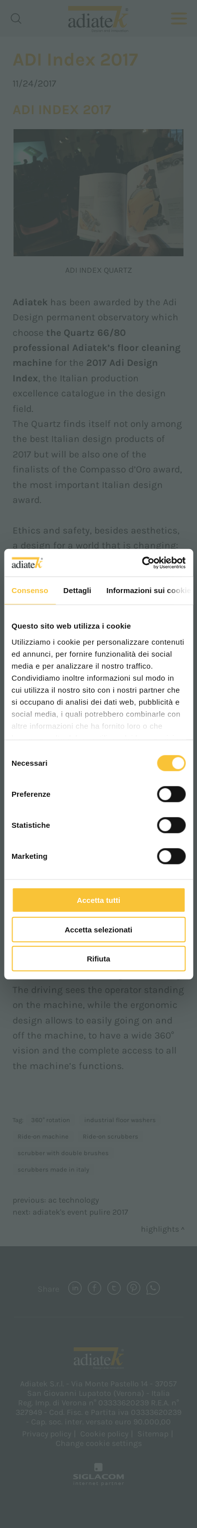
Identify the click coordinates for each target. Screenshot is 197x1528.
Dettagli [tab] (77, 590)
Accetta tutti (98, 900)
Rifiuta (98, 958)
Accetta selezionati (98, 929)
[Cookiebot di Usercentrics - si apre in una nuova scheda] (141, 562)
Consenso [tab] (30, 590)
